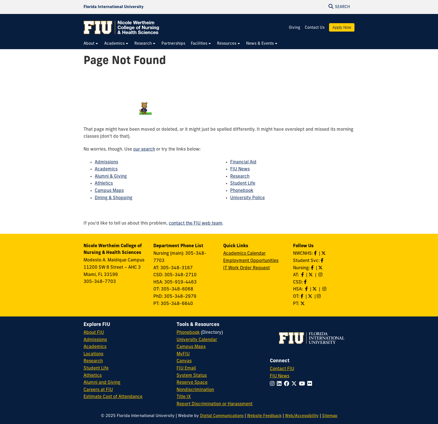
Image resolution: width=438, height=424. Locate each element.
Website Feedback (264, 416)
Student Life (242, 183)
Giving (294, 28)
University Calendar (197, 340)
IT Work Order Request (246, 268)
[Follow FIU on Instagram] (273, 384)
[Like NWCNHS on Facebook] (316, 253)
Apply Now (341, 27)
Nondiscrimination (195, 390)
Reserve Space (192, 382)
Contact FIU (282, 369)
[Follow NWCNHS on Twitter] (324, 253)
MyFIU (183, 354)
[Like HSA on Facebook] (307, 289)
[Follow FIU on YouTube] (303, 384)
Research (239, 176)
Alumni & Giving (111, 176)
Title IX (184, 397)
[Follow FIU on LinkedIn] (280, 384)
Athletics (104, 183)
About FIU (94, 332)
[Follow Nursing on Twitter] (321, 268)
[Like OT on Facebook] (302, 296)
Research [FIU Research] (93, 361)
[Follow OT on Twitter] (310, 296)
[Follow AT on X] (311, 275)
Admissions (106, 162)
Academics (106, 169)
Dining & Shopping (113, 198)
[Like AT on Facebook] (303, 275)
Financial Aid (243, 162)
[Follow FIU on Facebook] (287, 384)
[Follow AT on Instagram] (320, 275)
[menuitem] (91, 43)
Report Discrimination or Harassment (215, 404)
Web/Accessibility (302, 416)
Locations (93, 354)
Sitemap (329, 416)
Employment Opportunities (250, 261)
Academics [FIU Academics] (95, 347)
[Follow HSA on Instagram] (324, 289)
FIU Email (186, 368)
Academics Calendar (244, 253)
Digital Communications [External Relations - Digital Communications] (222, 416)
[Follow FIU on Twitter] (295, 384)
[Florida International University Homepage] (114, 7)
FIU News (240, 169)
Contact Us (315, 28)
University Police (247, 198)
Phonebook (241, 191)
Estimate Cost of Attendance (113, 397)
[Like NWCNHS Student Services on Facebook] (323, 261)
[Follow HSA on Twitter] (315, 289)
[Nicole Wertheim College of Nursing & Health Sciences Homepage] (121, 27)
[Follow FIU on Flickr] (310, 384)
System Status (192, 375)
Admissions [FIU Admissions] (95, 340)
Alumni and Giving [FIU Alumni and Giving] (102, 382)
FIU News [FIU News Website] (279, 376)
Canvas (184, 361)
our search (144, 149)
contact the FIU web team (195, 223)
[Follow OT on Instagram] (319, 296)
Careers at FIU (98, 390)
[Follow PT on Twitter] (303, 304)
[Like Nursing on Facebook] (313, 268)
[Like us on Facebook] (306, 282)
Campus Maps (109, 191)
